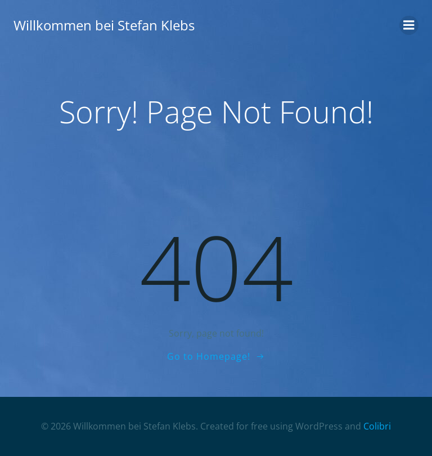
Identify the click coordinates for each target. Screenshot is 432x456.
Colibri (377, 426)
